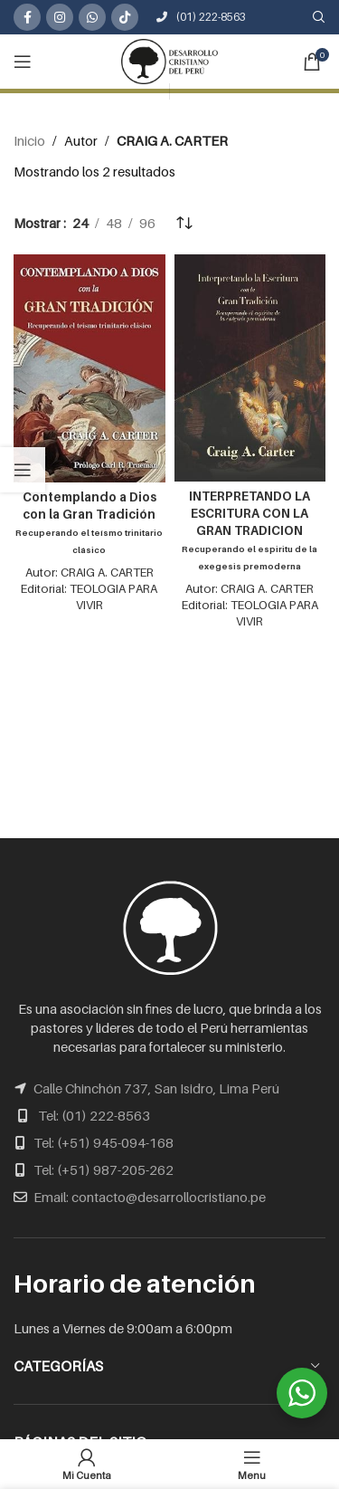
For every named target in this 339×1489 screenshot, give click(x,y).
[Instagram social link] (59, 17)
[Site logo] (170, 60)
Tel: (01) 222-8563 (94, 1115)
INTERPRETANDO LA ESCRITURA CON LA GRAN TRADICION (249, 530)
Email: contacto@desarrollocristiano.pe (149, 1196)
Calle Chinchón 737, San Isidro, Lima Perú (156, 1088)
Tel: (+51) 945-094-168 (103, 1142)
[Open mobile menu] (23, 61)
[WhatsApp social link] (92, 17)
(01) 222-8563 (201, 17)
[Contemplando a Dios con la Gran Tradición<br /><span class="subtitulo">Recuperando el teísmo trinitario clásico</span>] (89, 368)
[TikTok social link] (124, 17)
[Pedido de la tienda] (184, 222)
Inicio (29, 140)
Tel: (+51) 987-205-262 (103, 1169)
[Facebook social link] (27, 17)
